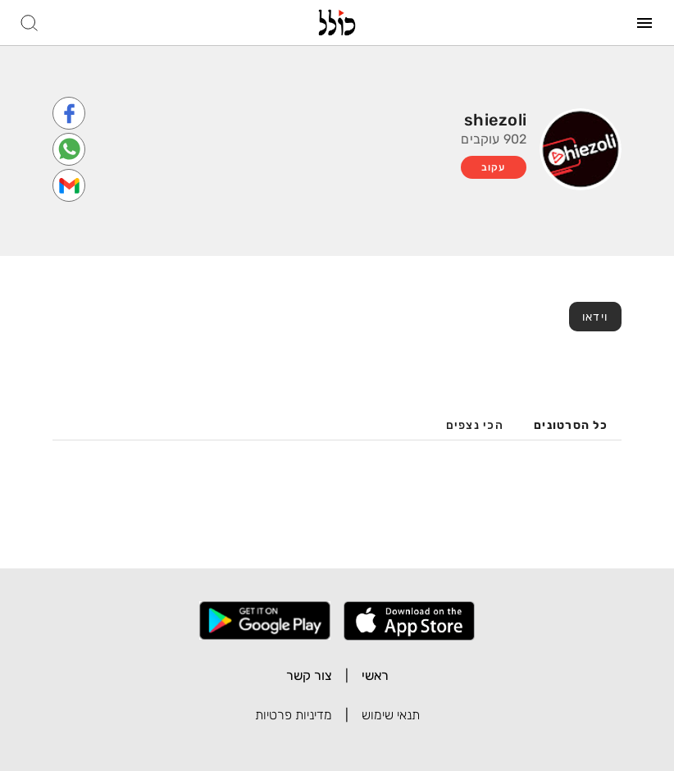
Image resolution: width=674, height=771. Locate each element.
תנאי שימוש (391, 715)
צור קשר (309, 675)
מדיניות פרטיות (293, 715)
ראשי (375, 675)
